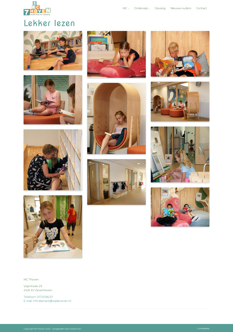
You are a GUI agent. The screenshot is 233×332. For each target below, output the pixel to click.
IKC (125, 8)
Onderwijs (141, 8)
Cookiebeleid (203, 328)
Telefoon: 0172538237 (38, 297)
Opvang (160, 8)
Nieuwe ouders (181, 8)
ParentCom (75, 328)
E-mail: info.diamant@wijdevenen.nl (47, 301)
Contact (201, 8)
